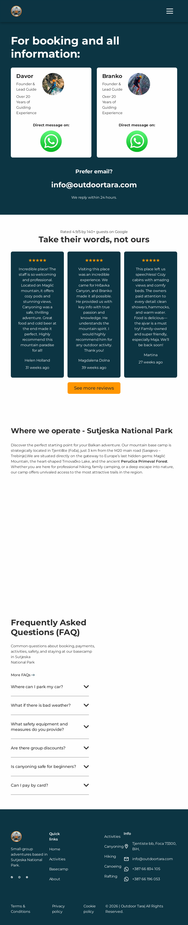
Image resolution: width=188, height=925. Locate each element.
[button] (169, 11)
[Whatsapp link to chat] (51, 141)
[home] (16, 11)
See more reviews (94, 388)
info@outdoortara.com (94, 184)
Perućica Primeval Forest (144, 461)
